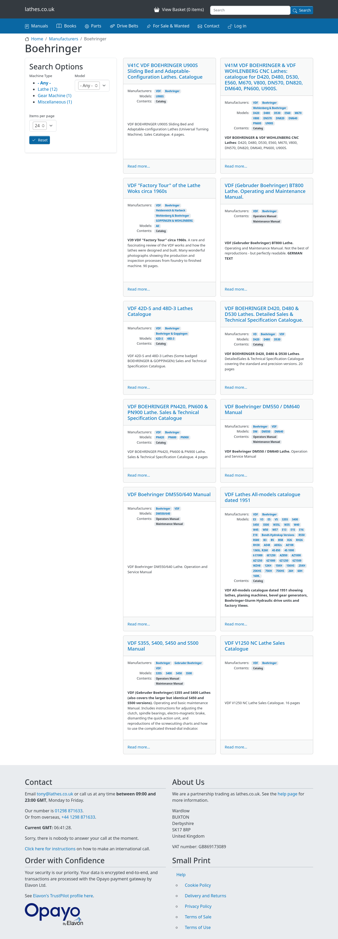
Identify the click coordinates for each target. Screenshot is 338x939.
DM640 (293, 118)
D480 (267, 113)
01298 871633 (68, 811)
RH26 (299, 540)
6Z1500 (297, 560)
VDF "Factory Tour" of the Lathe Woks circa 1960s (164, 188)
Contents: (144, 101)
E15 (293, 530)
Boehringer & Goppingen (171, 333)
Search (305, 10)
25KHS (257, 571)
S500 (266, 525)
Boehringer (172, 91)
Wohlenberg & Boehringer (269, 108)
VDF (158, 91)
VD (254, 334)
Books (70, 26)
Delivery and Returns (205, 896)
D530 (277, 113)
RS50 (302, 535)
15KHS (290, 565)
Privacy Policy (198, 906)
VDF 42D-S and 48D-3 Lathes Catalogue (160, 311)
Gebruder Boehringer (188, 663)
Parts (96, 26)
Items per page (41, 115)
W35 (287, 525)
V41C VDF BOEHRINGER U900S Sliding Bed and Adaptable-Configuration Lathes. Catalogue (165, 71)
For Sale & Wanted (171, 26)
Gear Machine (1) (54, 95)
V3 (261, 519)
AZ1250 (257, 560)
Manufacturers (63, 39)
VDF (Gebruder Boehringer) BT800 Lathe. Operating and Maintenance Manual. (265, 191)
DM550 (266, 431)
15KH (278, 565)
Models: (145, 96)
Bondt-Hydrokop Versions (278, 535)
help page (288, 794)
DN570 (267, 118)
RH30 (256, 545)
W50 (265, 530)
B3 (264, 540)
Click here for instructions (50, 849)
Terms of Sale (198, 917)
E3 (254, 519)
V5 (276, 519)
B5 (272, 540)
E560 (287, 113)
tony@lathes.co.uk (55, 794)
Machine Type (40, 75)
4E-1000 (289, 550)
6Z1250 (283, 560)
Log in (240, 26)
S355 (285, 519)
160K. (256, 576)
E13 (284, 530)
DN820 (280, 118)
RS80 (256, 540)
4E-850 (276, 550)
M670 (298, 113)
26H (290, 571)
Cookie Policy (198, 885)
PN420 (160, 437)
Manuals (39, 26)
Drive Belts (127, 26)
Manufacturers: (140, 90)
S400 (295, 519)
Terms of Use (198, 927)
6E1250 (271, 555)
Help (181, 875)
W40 (296, 525)
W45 (256, 530)
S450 (256, 525)
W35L (276, 525)
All (157, 226)
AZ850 (283, 555)
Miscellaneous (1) (55, 102)
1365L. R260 (260, 550)
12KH (268, 565)
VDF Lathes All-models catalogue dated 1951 (262, 497)
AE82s (278, 545)
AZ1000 (296, 555)
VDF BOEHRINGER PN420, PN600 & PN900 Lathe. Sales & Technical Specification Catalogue (168, 412)
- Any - (44, 83)
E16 (301, 530)
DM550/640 (163, 513)
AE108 (290, 545)
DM (255, 431)
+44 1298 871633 (78, 817)
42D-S (159, 338)
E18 (255, 535)
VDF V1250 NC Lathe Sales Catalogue (255, 645)
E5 (268, 519)
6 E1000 (257, 555)
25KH (302, 565)
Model (80, 75)
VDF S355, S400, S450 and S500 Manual (163, 645)
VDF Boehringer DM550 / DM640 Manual (262, 409)
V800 (256, 118)
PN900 (185, 437)
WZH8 (256, 565)
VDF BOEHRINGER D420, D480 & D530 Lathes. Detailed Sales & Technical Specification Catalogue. (264, 314)
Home (37, 39)
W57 (275, 530)
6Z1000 (270, 560)
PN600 (257, 123)
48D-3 (170, 338)
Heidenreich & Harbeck (170, 210)
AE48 (267, 545)
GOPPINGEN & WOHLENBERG (174, 220)
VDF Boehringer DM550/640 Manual (169, 494)
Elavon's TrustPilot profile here (63, 896)
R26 (289, 540)
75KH (268, 571)
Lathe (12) (47, 89)
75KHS (280, 571)
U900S (159, 96)
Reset (43, 140)
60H (300, 571)
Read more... (139, 166)
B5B (280, 540)
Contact (211, 26)
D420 (256, 113)
